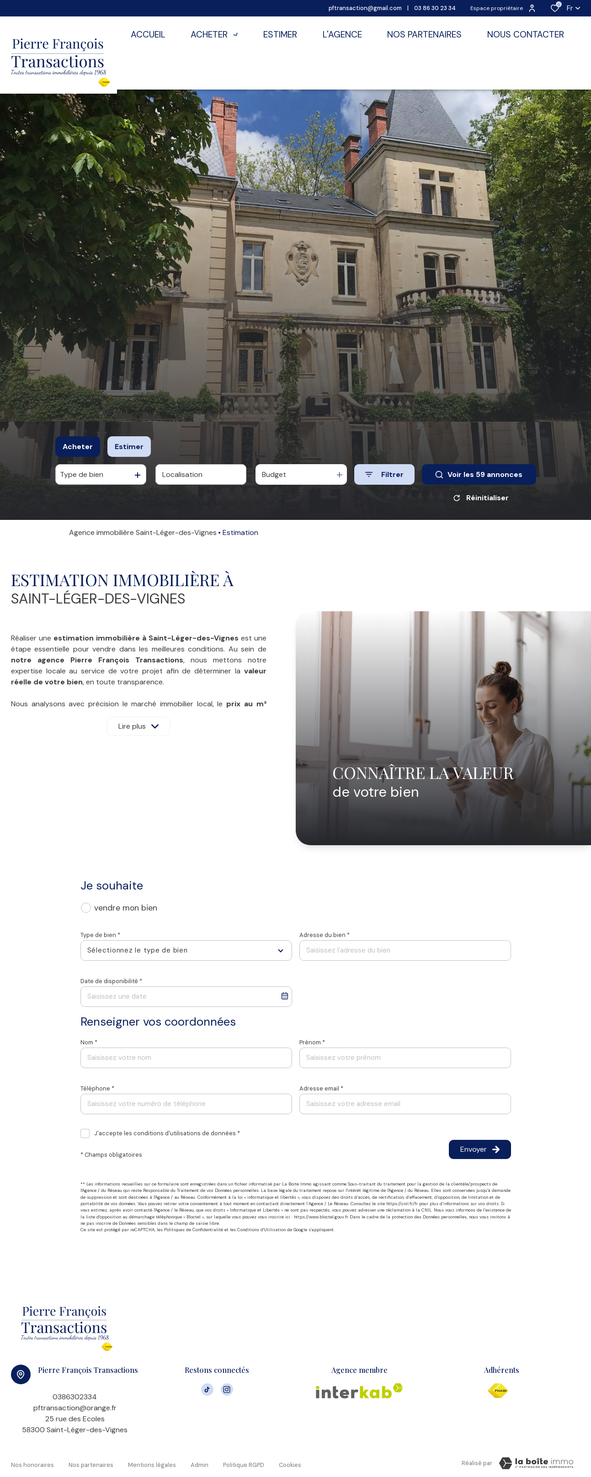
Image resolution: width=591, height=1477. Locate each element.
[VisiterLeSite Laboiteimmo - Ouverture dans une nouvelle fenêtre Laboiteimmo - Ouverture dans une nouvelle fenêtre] (536, 1463)
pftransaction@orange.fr (75, 1408)
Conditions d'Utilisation (261, 1230)
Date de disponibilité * (111, 981)
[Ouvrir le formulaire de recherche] (384, 474)
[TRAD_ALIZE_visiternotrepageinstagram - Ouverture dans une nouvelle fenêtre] (227, 1388)
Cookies (290, 1462)
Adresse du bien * (324, 935)
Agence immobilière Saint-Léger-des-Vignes (143, 532)
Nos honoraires (32, 1462)
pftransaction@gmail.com (365, 8)
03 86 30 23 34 (435, 8)
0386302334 (75, 1397)
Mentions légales (152, 1462)
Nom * (88, 1042)
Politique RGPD (243, 1462)
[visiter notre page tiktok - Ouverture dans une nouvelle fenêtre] (207, 1388)
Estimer (129, 446)
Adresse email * (321, 1088)
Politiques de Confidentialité (193, 1230)
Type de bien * (100, 935)
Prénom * (312, 1042)
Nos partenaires (91, 1462)
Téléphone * (97, 1088)
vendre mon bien (125, 908)
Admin (199, 1462)
